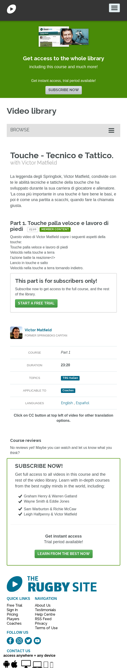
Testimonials (44, 610)
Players (13, 619)
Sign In (12, 610)
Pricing (12, 614)
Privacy (41, 623)
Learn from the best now (64, 554)
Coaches (14, 623)
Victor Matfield (38, 330)
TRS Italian (70, 378)
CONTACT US (18, 651)
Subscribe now (63, 90)
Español (82, 403)
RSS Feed (43, 619)
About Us (43, 605)
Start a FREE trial (36, 303)
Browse (19, 129)
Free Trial (14, 605)
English (67, 403)
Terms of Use (44, 628)
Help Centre (44, 614)
